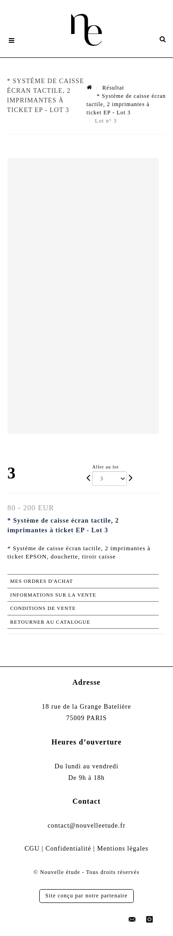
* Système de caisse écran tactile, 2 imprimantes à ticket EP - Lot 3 (126, 104)
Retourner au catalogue (50, 622)
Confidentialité (68, 848)
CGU (32, 848)
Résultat (113, 88)
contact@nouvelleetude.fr (86, 825)
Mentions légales (122, 848)
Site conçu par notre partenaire (86, 895)
